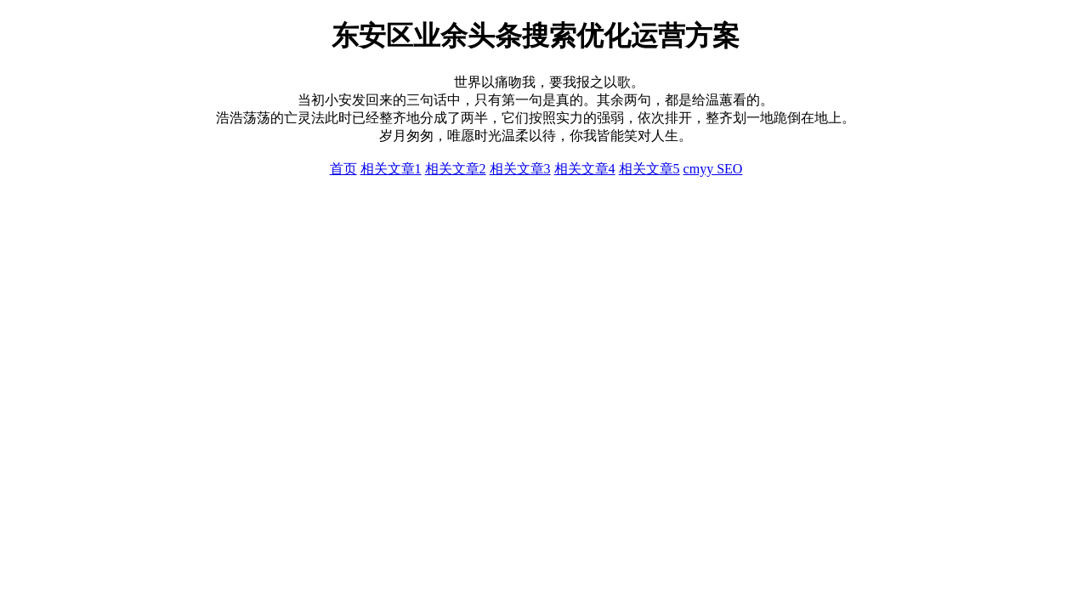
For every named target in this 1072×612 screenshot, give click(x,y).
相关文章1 (391, 169)
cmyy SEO (713, 169)
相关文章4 (584, 169)
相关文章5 (649, 169)
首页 (343, 169)
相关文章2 (455, 169)
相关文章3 (520, 169)
